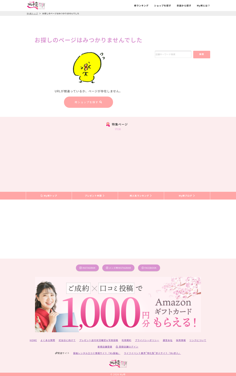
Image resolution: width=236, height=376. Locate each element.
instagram (87, 267)
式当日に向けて (67, 340)
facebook (149, 267)
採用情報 (181, 340)
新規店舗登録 (105, 346)
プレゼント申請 (95, 195)
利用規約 (126, 340)
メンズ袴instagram (118, 267)
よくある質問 (48, 340)
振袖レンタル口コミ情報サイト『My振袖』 (96, 353)
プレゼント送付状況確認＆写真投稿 (98, 340)
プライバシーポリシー (147, 340)
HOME (33, 340)
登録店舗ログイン (127, 346)
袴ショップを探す (88, 102)
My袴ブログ (187, 195)
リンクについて (197, 340)
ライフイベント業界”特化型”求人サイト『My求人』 (152, 353)
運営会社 (168, 340)
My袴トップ (49, 195)
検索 (201, 54)
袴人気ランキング (141, 195)
